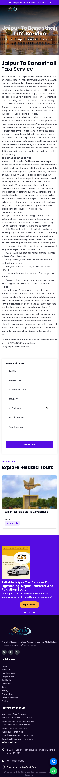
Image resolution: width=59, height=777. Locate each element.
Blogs (4, 687)
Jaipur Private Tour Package (14, 728)
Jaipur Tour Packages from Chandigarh (26, 512)
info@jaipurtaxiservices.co (15, 346)
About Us (6, 669)
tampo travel (8, 676)
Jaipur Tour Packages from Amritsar (18, 721)
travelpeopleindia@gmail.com (21, 767)
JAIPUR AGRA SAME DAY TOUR (17, 717)
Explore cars (29, 604)
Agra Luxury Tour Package (14, 714)
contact (5, 701)
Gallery (5, 690)
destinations (7, 683)
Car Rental (6, 680)
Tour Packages (8, 673)
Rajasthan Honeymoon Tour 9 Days (17, 738)
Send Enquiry (29, 444)
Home (9, 39)
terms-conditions (10, 697)
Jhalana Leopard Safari (12, 731)
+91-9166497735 (13, 761)
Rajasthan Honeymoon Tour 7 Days (17, 735)
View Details (12, 523)
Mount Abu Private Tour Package (17, 724)
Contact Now (29, 612)
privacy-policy (8, 694)
